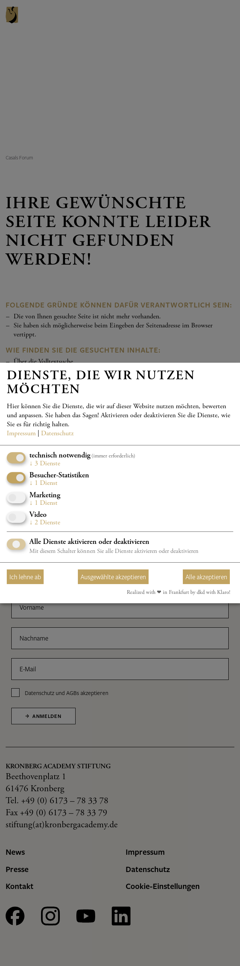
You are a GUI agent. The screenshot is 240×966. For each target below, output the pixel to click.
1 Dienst (43, 483)
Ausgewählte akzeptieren (113, 576)
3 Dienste (44, 463)
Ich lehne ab (25, 576)
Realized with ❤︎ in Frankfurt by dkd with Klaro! (178, 592)
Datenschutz (57, 433)
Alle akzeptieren (206, 576)
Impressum (21, 433)
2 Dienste (44, 522)
